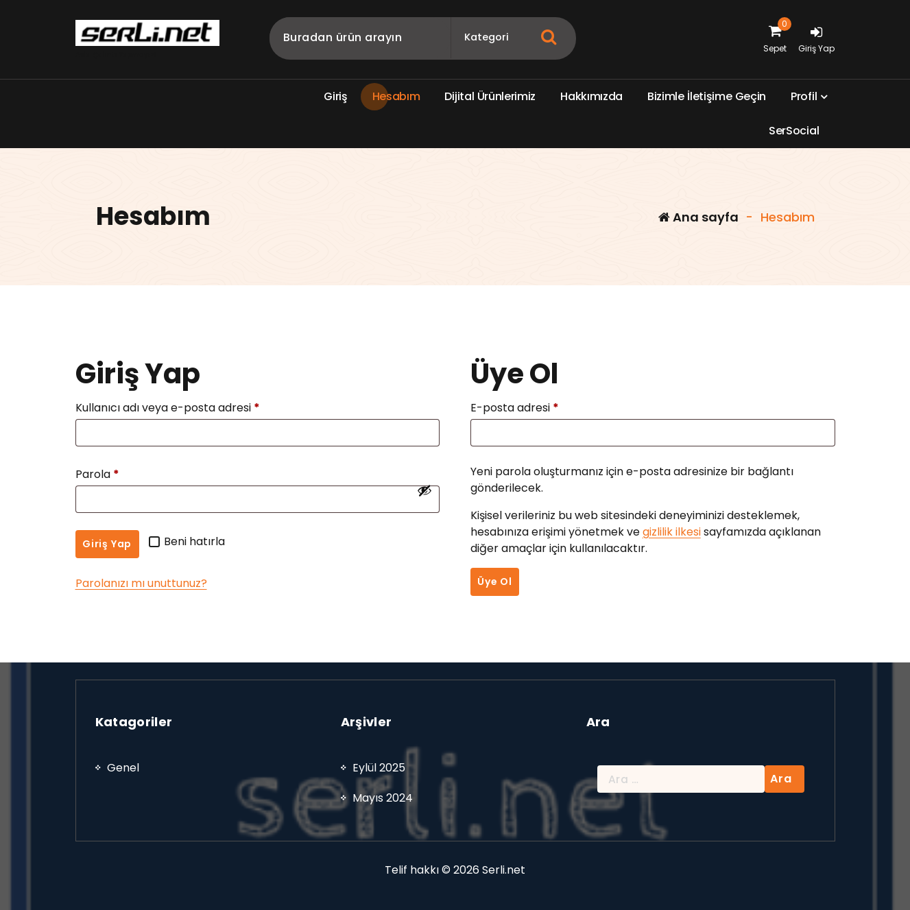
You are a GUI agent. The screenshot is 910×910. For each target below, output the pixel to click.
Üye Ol (494, 581)
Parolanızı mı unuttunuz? (141, 583)
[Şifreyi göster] (424, 490)
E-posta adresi (518, 408)
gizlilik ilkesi (672, 532)
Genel (123, 875)
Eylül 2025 (378, 875)
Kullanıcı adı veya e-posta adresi (171, 408)
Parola (101, 475)
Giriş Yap (107, 544)
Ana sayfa (698, 217)
